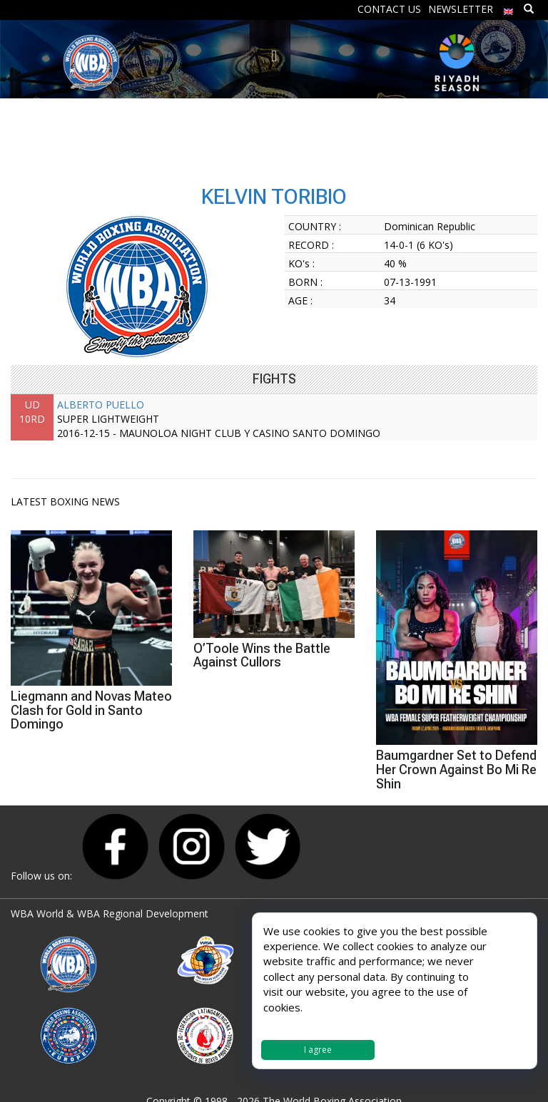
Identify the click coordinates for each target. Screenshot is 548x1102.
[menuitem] (509, 8)
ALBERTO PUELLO (100, 404)
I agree (318, 1050)
